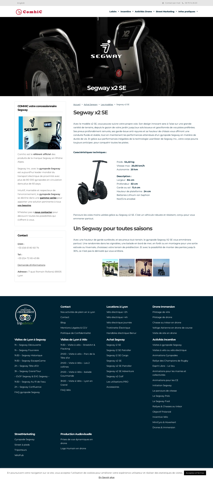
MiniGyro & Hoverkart (164, 422)
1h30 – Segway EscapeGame (30, 360)
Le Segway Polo (161, 395)
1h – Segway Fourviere (26, 350)
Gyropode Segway (24, 439)
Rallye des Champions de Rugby (170, 360)
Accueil (76, 104)
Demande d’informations (31, 265)
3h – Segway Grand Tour (27, 371)
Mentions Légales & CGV (73, 327)
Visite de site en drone (165, 333)
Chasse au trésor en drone (167, 322)
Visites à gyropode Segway (167, 344)
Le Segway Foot (161, 401)
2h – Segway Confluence (27, 386)
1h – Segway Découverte (27, 344)
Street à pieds (22, 444)
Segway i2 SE (113, 344)
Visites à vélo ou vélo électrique (170, 350)
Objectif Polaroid (162, 411)
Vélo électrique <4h (117, 317)
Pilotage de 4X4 (161, 312)
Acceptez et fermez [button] (195, 473)
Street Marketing (165, 11)
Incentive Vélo (160, 416)
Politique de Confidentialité (75, 333)
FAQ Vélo (65, 390)
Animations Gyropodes (165, 355)
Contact (64, 317)
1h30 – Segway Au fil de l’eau (30, 381)
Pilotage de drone (162, 317)
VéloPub (19, 455)
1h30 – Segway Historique (28, 355)
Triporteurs (20, 449)
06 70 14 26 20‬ (189, 3)
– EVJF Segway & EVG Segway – (31, 376)
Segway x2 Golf (114, 376)
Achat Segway (90, 104)
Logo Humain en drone (73, 448)
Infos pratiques (186, 11)
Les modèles (107, 104)
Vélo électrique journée (119, 322)
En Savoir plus (106, 477)
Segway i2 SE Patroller (118, 350)
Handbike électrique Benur (121, 333)
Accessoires (112, 386)
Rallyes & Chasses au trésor (167, 406)
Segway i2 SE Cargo (117, 355)
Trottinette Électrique (118, 327)
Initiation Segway (162, 385)
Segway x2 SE (114, 360)
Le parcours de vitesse (165, 390)
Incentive (126, 11)
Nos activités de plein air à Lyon (77, 312)
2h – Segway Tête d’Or (26, 365)
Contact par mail (172, 3)
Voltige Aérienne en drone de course (172, 327)
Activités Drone (143, 11)
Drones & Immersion (164, 427)
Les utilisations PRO (117, 381)
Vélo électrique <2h (117, 312)
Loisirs (113, 11)
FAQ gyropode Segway (27, 392)
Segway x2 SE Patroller (119, 365)
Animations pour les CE (165, 380)
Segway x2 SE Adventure (120, 371)
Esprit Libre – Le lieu (164, 365)
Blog (63, 322)
